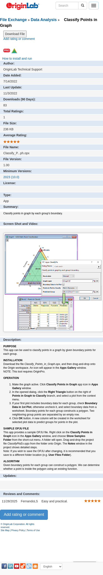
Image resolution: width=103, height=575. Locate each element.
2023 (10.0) (11, 177)
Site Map (5, 530)
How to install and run (17, 58)
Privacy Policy (18, 530)
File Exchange (13, 20)
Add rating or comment (19, 39)
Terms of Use (33, 530)
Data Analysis (44, 20)
